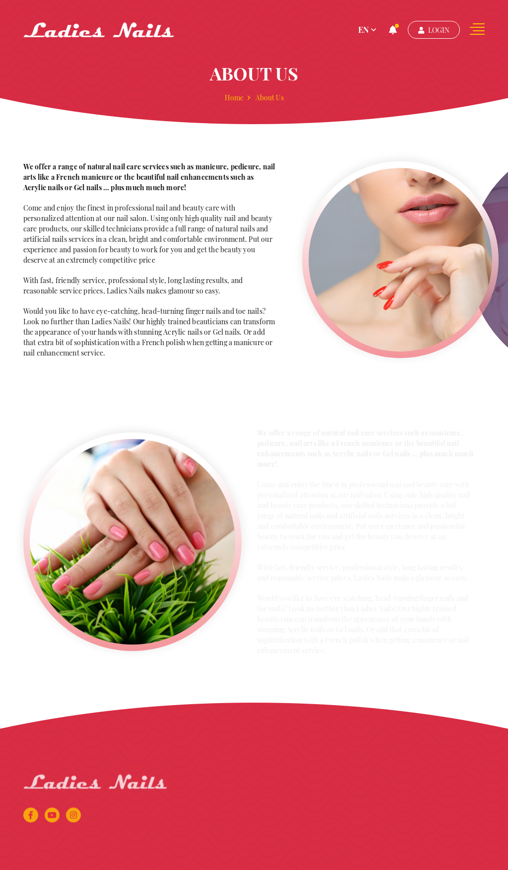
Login (433, 30)
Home (234, 98)
